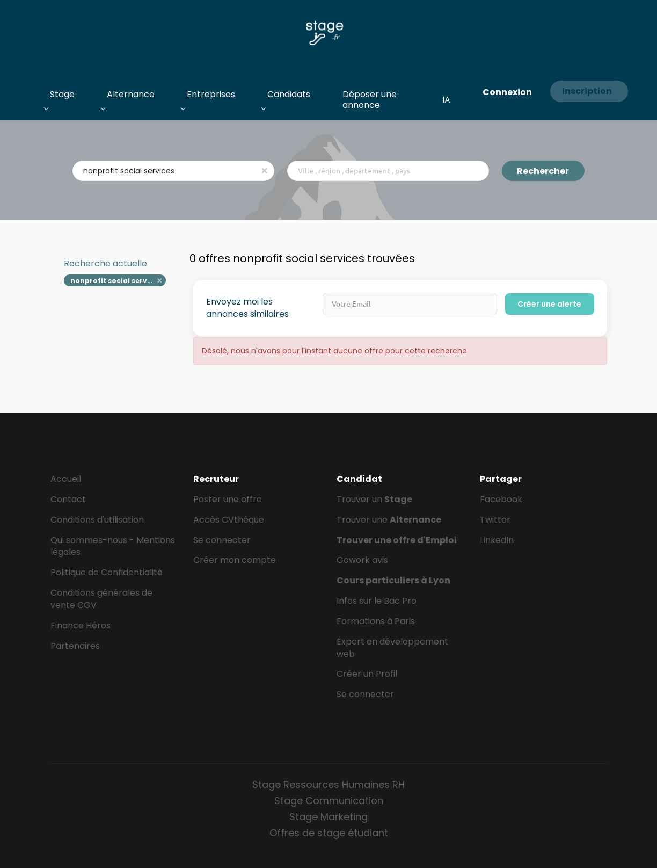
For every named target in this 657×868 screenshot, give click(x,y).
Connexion (507, 92)
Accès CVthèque (228, 519)
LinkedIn (497, 540)
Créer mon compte (234, 560)
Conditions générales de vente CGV (101, 599)
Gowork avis (362, 560)
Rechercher (543, 171)
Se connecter (222, 540)
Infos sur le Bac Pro (377, 601)
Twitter (495, 519)
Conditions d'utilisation (97, 519)
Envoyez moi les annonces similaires (247, 308)
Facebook (501, 499)
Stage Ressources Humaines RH (328, 784)
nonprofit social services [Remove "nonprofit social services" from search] (116, 280)
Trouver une (389, 519)
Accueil (65, 479)
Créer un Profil (367, 674)
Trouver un (374, 499)
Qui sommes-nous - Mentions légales (112, 546)
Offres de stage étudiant (328, 833)
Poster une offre (227, 499)
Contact (68, 499)
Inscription (587, 91)
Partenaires (75, 646)
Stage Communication (328, 800)
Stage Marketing (328, 816)
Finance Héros (80, 625)
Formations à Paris (376, 621)
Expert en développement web (392, 647)
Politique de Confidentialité (106, 572)
